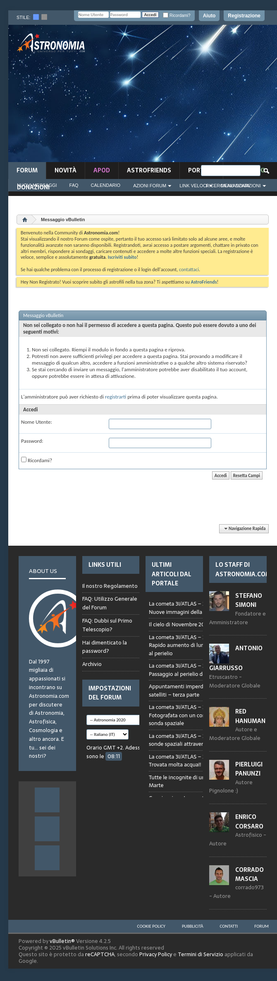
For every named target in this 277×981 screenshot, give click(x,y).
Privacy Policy (155, 954)
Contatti (229, 926)
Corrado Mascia (249, 874)
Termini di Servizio (200, 954)
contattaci (189, 269)
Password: (32, 441)
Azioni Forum (149, 185)
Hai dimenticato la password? (104, 647)
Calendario (106, 185)
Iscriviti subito (122, 257)
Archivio (92, 664)
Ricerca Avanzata (228, 185)
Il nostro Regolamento (110, 586)
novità (65, 170)
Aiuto (209, 16)
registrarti (116, 397)
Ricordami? (176, 15)
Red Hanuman (250, 716)
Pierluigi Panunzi (249, 769)
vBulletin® (62, 941)
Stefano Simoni (248, 600)
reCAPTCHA (100, 954)
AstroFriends (149, 170)
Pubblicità (192, 926)
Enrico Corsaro (249, 821)
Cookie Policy (151, 926)
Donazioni (33, 187)
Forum (27, 170)
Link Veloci (193, 185)
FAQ (74, 185)
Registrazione (244, 16)
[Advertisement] (194, 96)
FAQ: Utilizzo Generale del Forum (109, 603)
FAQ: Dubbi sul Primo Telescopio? (107, 625)
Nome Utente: (36, 422)
